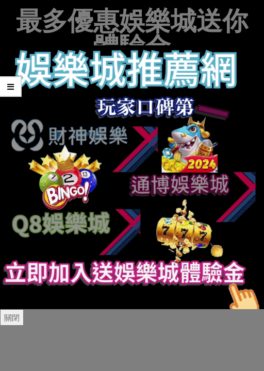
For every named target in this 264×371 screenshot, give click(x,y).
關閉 (12, 317)
